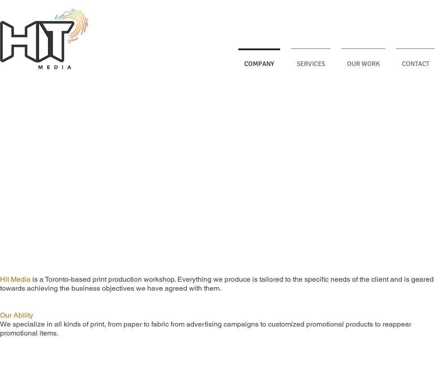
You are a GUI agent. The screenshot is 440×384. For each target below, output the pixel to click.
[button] (220, 176)
